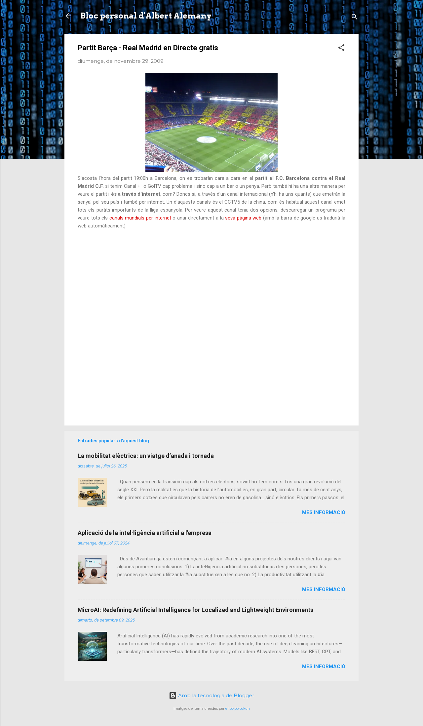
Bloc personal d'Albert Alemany (146, 15)
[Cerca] (355, 18)
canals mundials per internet (140, 218)
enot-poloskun (237, 708)
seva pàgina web (244, 218)
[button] (341, 49)
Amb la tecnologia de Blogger (211, 695)
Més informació (323, 512)
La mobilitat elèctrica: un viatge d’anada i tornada (146, 455)
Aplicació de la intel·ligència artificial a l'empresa (145, 532)
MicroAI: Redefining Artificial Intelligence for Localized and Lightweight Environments (195, 609)
